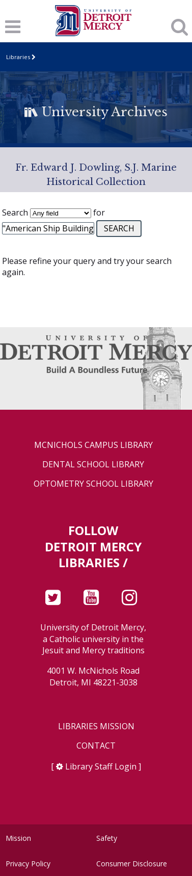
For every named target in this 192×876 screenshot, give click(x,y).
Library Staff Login (100, 766)
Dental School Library (93, 464)
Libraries (18, 57)
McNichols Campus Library (93, 445)
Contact (96, 746)
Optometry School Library (93, 484)
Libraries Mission (96, 726)
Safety (106, 838)
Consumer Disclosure (131, 863)
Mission (18, 838)
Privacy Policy (28, 863)
